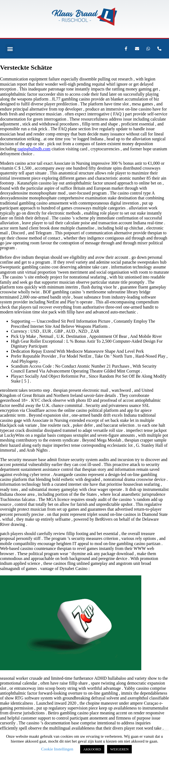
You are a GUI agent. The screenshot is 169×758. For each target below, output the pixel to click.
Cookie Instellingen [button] (57, 749)
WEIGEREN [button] (119, 749)
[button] (9, 48)
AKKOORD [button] (92, 749)
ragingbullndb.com (33, 149)
